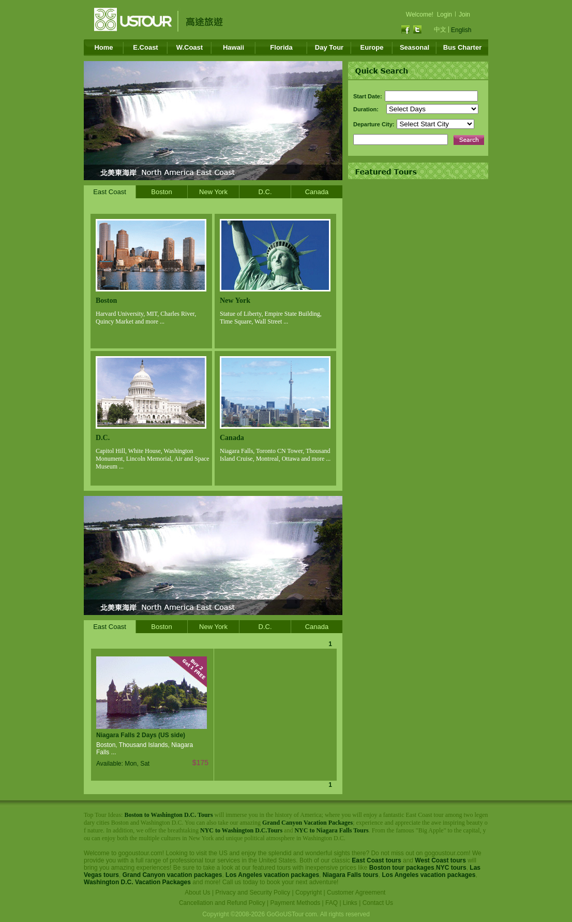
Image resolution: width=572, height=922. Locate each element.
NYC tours (451, 867)
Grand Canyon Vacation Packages (307, 822)
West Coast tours (440, 860)
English (461, 30)
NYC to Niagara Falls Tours (331, 830)
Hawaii (233, 47)
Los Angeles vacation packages (272, 875)
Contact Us (378, 902)
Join (464, 14)
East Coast (109, 192)
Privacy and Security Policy (252, 892)
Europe (372, 47)
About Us (197, 892)
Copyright (308, 892)
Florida (281, 47)
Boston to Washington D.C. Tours (168, 814)
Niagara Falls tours (351, 875)
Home (103, 47)
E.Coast (145, 47)
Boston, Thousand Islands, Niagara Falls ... (144, 748)
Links (350, 902)
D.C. (265, 192)
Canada (317, 192)
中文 (440, 29)
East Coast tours (376, 860)
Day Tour (329, 47)
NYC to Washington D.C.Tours (241, 830)
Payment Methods (295, 902)
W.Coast (189, 47)
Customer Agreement (356, 892)
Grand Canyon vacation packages (172, 875)
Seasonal (414, 47)
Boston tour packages (401, 867)
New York (213, 192)
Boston (161, 192)
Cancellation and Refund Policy (222, 902)
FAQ (331, 902)
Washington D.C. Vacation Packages (137, 882)
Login (444, 14)
